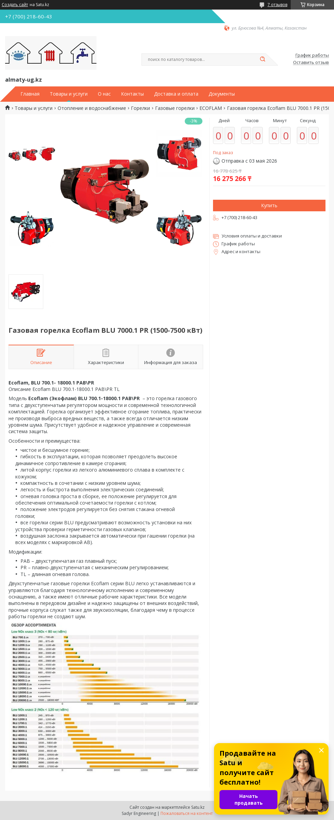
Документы (222, 94)
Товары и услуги (69, 94)
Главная (30, 94)
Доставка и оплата (176, 94)
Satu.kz (197, 807)
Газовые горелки (175, 108)
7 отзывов (277, 4)
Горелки (140, 108)
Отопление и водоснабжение (92, 108)
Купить (269, 205)
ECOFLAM (210, 108)
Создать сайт (15, 4)
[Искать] (262, 59)
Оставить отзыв (311, 62)
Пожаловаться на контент (187, 813)
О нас (104, 94)
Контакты (132, 94)
